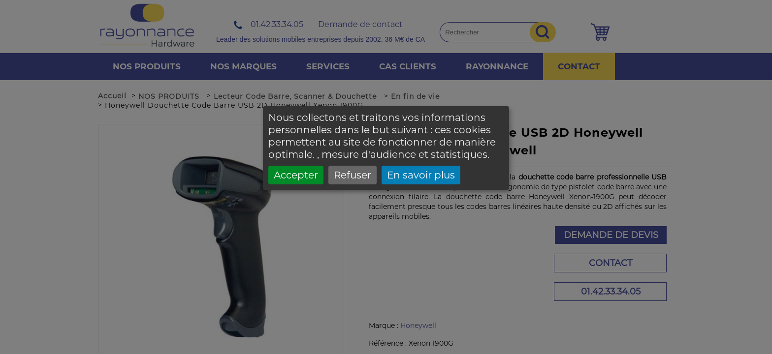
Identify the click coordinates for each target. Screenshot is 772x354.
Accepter (296, 175)
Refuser (352, 175)
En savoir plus (421, 175)
